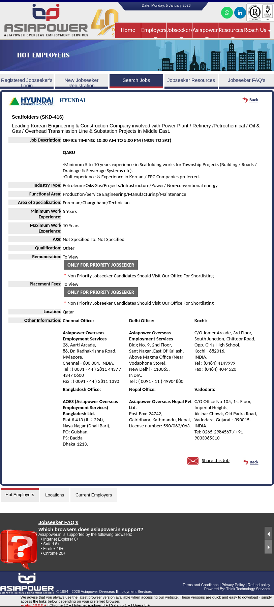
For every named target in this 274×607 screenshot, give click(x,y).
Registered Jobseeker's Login (27, 83)
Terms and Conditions (200, 585)
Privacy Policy (232, 585)
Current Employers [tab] (93, 494)
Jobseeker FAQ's (246, 80)
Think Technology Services (248, 589)
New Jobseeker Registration (81, 83)
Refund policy (259, 585)
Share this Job (216, 460)
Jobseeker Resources (191, 80)
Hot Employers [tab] (19, 494)
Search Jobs (136, 80)
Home (128, 30)
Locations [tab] (54, 494)
